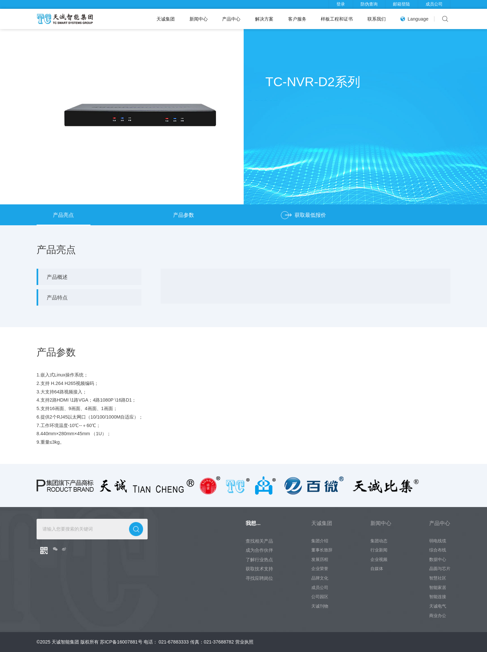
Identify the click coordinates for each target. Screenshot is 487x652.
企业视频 (378, 559)
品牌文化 (319, 578)
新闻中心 (198, 19)
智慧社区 (437, 578)
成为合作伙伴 (259, 550)
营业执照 (244, 641)
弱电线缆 (437, 541)
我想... (253, 523)
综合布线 (437, 550)
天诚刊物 (319, 606)
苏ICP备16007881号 (121, 641)
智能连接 (437, 597)
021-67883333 (174, 641)
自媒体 (376, 568)
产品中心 (231, 19)
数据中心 (437, 559)
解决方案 (264, 19)
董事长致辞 (322, 550)
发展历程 (319, 559)
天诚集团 (165, 19)
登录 (340, 4)
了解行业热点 (259, 559)
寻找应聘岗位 (259, 578)
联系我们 (376, 19)
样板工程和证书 (337, 19)
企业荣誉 (319, 568)
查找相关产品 (259, 541)
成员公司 (434, 4)
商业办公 (437, 615)
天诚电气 (437, 606)
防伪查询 (369, 4)
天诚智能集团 (65, 641)
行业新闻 (378, 550)
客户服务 (297, 19)
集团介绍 (319, 541)
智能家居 (437, 587)
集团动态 (378, 541)
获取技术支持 (259, 568)
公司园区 (319, 597)
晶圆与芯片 (439, 568)
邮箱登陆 (401, 4)
